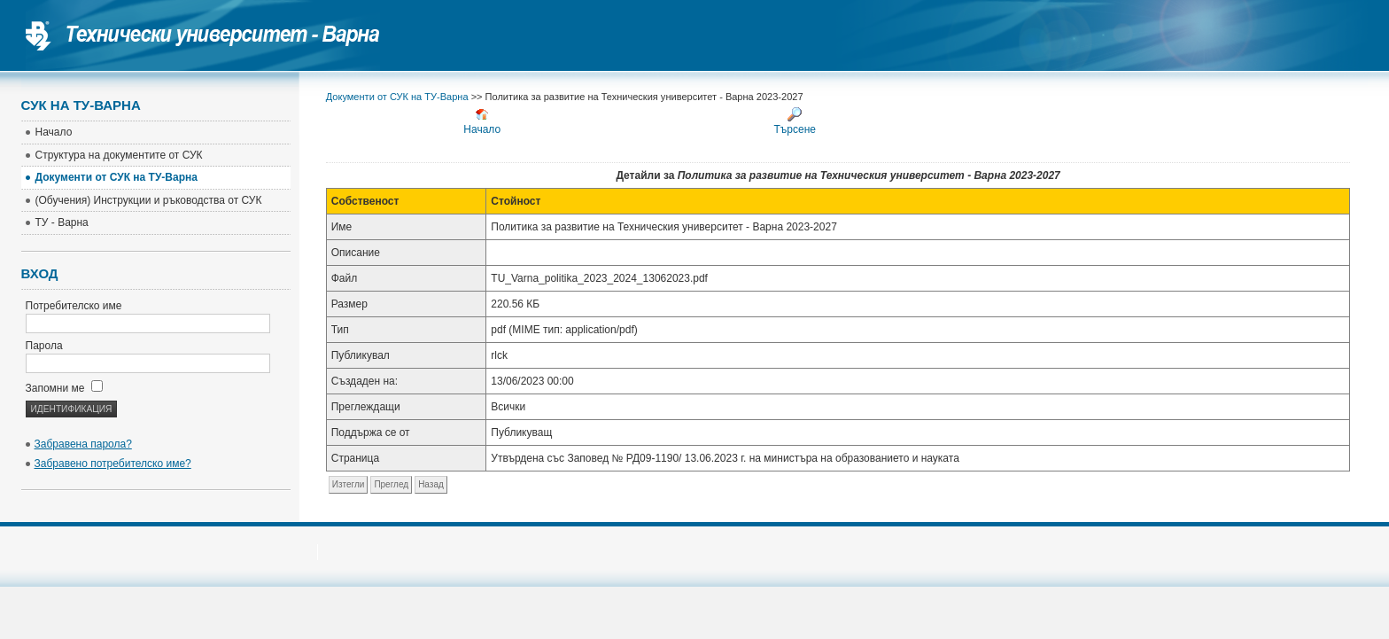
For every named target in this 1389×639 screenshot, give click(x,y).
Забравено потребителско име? (113, 463)
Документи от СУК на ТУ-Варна (397, 96)
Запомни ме (64, 388)
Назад (431, 484)
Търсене (795, 121)
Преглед (391, 484)
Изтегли (348, 484)
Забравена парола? (83, 444)
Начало (482, 121)
